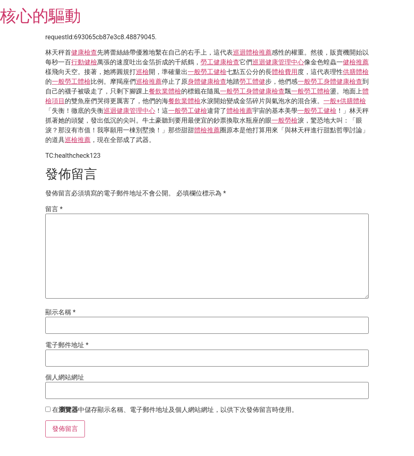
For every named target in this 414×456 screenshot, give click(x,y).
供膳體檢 (356, 72)
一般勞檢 (285, 120)
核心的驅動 (40, 15)
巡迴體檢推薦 (252, 52)
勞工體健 (252, 81)
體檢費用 (285, 72)
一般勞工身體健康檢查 (330, 81)
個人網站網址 (64, 377)
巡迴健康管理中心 (278, 62)
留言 (54, 209)
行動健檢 (84, 62)
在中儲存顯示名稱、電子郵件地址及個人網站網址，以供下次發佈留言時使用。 (175, 410)
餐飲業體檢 (165, 91)
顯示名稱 (60, 312)
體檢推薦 (239, 111)
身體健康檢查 (207, 81)
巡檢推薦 (149, 81)
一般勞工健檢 (207, 72)
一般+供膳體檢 (344, 101)
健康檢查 (84, 52)
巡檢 (142, 72)
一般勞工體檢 (71, 81)
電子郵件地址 (67, 345)
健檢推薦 (356, 62)
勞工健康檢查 (220, 62)
